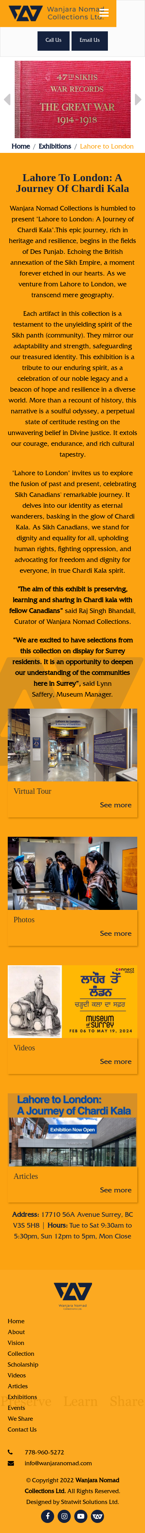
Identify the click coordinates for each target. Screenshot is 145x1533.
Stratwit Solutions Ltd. (90, 1503)
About (16, 1333)
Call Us (53, 41)
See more (115, 806)
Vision (16, 1344)
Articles (18, 1387)
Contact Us (22, 1430)
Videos (17, 1376)
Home (21, 147)
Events (16, 1409)
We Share (20, 1420)
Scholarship (23, 1365)
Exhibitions (55, 147)
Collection (21, 1354)
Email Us (90, 41)
